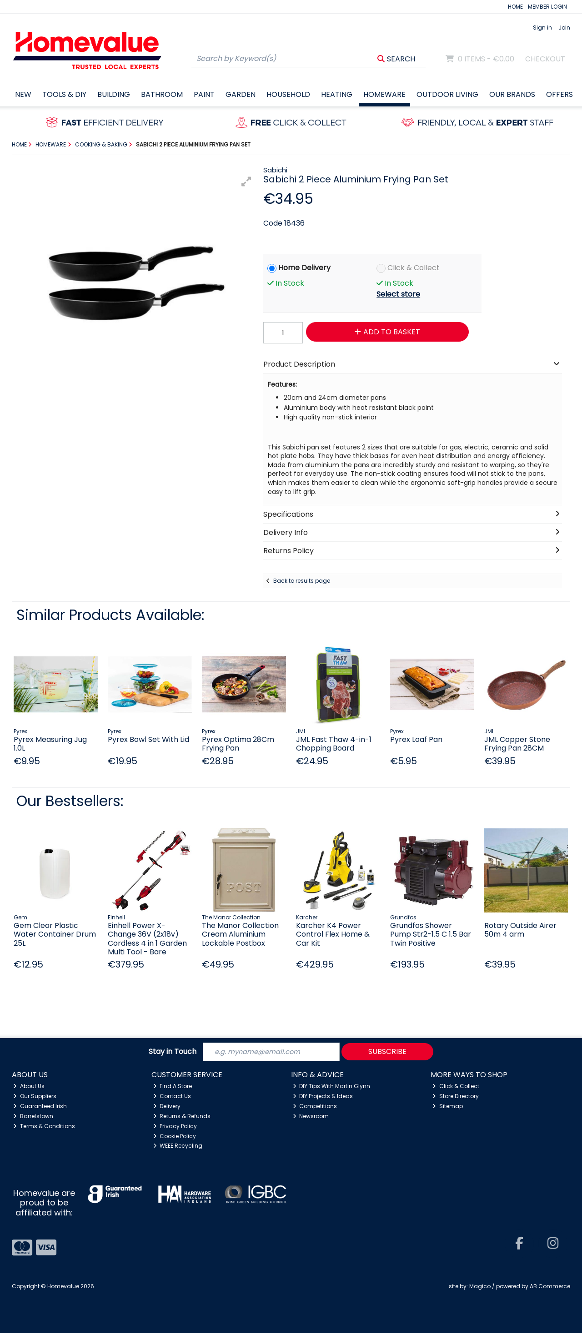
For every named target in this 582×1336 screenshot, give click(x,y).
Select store (398, 294)
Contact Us (172, 1099)
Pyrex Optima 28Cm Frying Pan (238, 743)
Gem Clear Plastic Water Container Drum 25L (55, 934)
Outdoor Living (447, 94)
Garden (241, 94)
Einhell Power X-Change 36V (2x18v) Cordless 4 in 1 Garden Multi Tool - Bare (147, 938)
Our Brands (512, 94)
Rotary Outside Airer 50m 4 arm (520, 929)
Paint (204, 94)
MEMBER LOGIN (547, 6)
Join (564, 27)
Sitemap (447, 1109)
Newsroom (311, 1119)
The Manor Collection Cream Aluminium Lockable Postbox (240, 934)
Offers (559, 94)
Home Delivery (304, 267)
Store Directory (455, 1099)
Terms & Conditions (44, 1129)
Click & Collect (413, 267)
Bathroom (162, 94)
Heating (336, 94)
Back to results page (301, 581)
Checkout (545, 59)
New (23, 94)
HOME (515, 6)
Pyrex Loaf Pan (416, 739)
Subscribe (387, 1053)
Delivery (167, 1109)
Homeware (384, 94)
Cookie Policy (174, 1139)
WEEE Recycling (178, 1148)
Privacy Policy (175, 1129)
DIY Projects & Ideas (323, 1099)
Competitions (315, 1109)
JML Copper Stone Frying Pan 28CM (517, 743)
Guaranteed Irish (40, 1109)
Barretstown (33, 1119)
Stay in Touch (172, 1053)
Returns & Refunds (182, 1119)
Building (113, 94)
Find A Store (172, 1089)
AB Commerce (550, 1289)
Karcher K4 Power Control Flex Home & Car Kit (333, 934)
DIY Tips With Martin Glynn (332, 1089)
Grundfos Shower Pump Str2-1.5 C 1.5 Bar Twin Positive (430, 934)
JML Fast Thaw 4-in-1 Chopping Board (333, 743)
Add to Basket (381, 332)
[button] (246, 181)
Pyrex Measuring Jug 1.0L (50, 743)
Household (288, 94)
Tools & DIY (64, 94)
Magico (480, 1289)
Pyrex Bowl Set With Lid (148, 739)
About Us (29, 1089)
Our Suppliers (34, 1099)
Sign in (542, 27)
